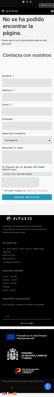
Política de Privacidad (36, 190)
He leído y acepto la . (26, 190)
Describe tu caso (12, 148)
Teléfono (7, 90)
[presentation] (20, 182)
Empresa (7, 119)
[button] (12, 387)
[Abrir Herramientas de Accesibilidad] (47, 386)
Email (5, 104)
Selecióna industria (13, 133)
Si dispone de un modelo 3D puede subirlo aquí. (23, 168)
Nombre (7, 76)
